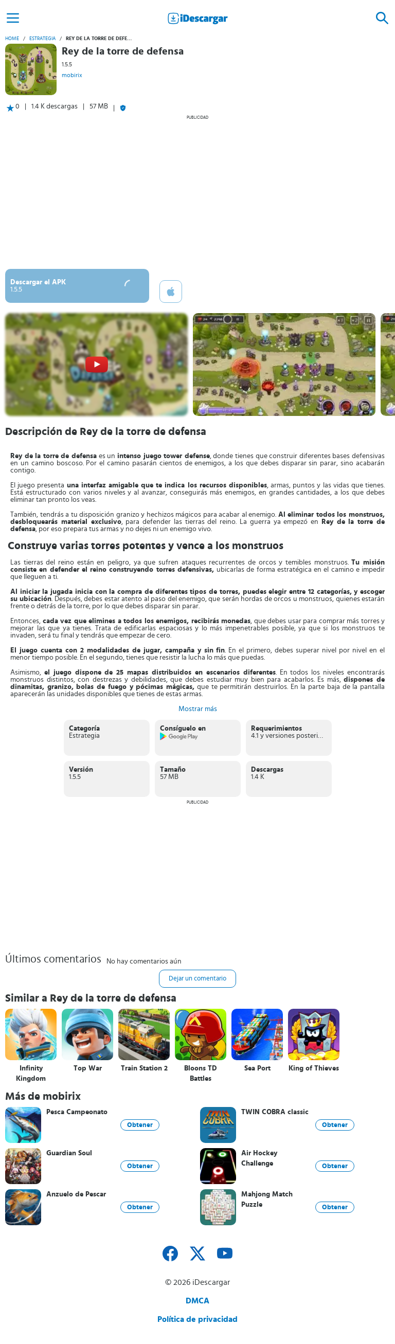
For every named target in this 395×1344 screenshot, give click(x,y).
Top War (88, 1068)
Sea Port (257, 1068)
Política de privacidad (197, 1319)
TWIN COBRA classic (275, 1112)
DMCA (197, 1301)
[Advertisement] (197, 192)
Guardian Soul (69, 1153)
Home (12, 38)
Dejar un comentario (197, 978)
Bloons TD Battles (200, 1073)
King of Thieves (314, 1068)
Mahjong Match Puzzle (267, 1199)
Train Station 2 (144, 1068)
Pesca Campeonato (76, 1112)
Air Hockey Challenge (259, 1158)
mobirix (72, 75)
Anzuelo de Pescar (76, 1194)
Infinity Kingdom (31, 1073)
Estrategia (42, 38)
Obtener (140, 1125)
